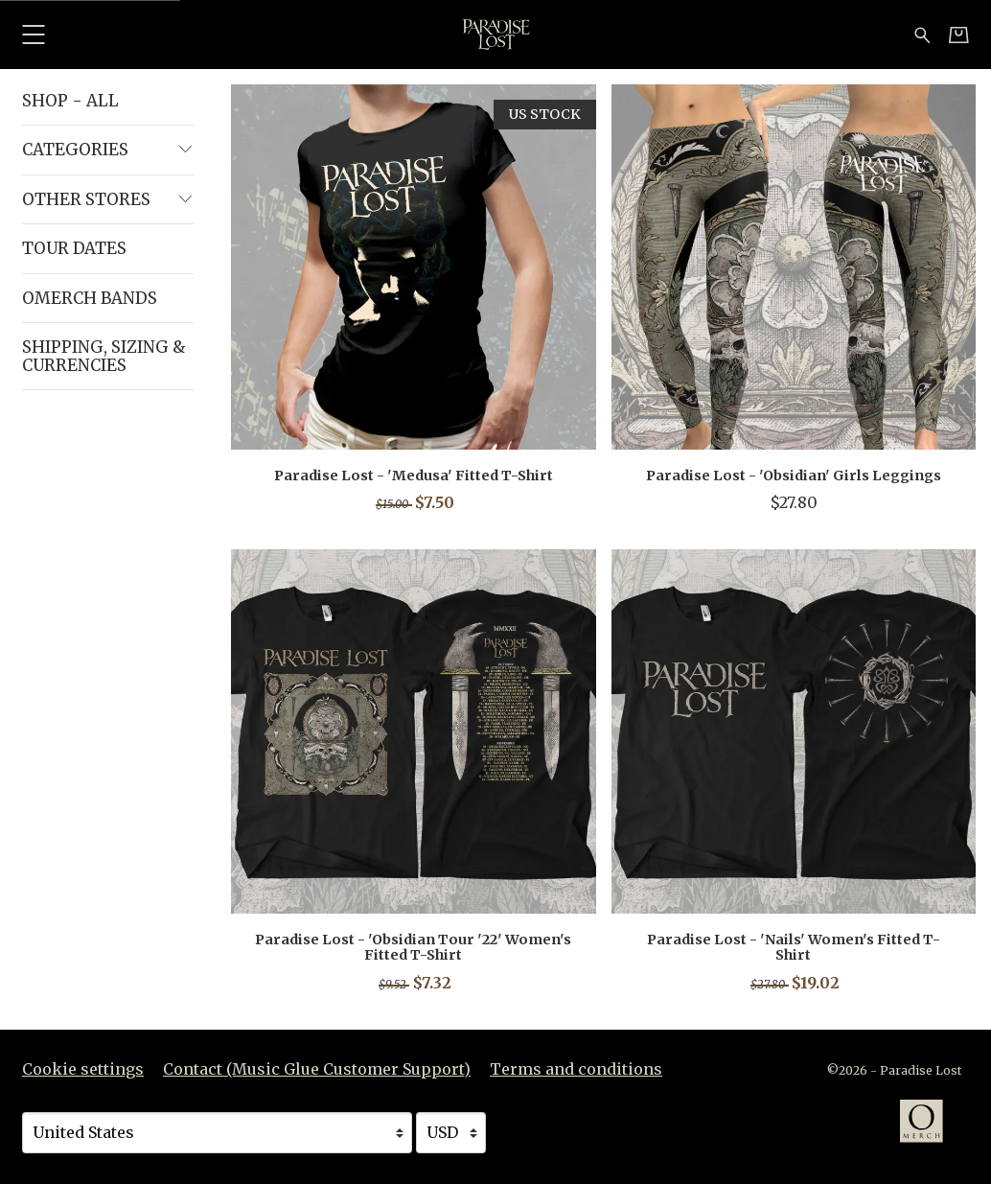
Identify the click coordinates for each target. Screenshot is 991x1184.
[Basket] (959, 34)
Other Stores (108, 199)
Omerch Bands (89, 298)
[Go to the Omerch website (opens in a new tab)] (930, 1130)
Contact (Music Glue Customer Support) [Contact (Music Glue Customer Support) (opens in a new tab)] (317, 1069)
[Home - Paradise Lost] (495, 34)
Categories (108, 149)
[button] (33, 34)
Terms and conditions (576, 1069)
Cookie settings (83, 1069)
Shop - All (70, 100)
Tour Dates (74, 248)
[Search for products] (922, 33)
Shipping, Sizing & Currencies (104, 356)
